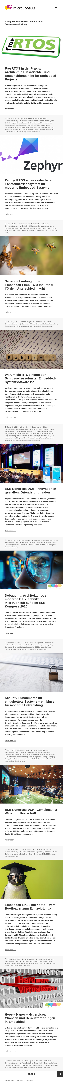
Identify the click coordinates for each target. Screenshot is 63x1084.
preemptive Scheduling (12, 129)
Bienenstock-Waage (28, 324)
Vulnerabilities (9, 761)
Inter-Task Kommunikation (25, 127)
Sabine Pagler (25, 540)
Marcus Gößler (24, 750)
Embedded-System (25, 125)
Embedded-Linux (10, 326)
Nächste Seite (60, 1074)
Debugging (8, 647)
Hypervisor (33, 1065)
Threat (48, 759)
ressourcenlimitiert (38, 230)
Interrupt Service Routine (42, 127)
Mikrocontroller (24, 429)
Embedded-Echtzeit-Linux (29, 963)
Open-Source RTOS (33, 228)
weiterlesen (10, 109)
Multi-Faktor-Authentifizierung (18, 757)
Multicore (8, 1067)
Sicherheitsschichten (39, 759)
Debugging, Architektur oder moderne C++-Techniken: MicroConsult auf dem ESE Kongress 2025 (26, 601)
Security (44, 757)
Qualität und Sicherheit (26, 752)
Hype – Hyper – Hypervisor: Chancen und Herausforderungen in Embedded (30, 1018)
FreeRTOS (35, 125)
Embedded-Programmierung (43, 123)
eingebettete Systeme (34, 754)
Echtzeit (35, 121)
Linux (40, 963)
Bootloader (25, 961)
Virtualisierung (33, 1067)
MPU (55, 1065)
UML (45, 649)
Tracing (41, 649)
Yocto (28, 966)
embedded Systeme (47, 754)
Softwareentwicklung (11, 547)
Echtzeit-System (27, 123)
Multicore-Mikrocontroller (19, 1067)
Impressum (29, 1080)
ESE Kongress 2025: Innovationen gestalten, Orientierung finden (30, 490)
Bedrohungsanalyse (43, 752)
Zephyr (7, 232)
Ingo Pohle (23, 118)
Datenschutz (20, 1080)
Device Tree (43, 961)
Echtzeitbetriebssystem (45, 226)
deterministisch (27, 121)
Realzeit (42, 129)
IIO (31, 326)
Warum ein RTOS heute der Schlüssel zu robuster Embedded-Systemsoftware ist (30, 378)
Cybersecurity (9, 754)
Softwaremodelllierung (20, 649)
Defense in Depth (20, 754)
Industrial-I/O (37, 326)
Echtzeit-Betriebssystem (46, 121)
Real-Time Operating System (30, 129)
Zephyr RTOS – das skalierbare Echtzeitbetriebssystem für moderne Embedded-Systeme (28, 183)
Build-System (34, 961)
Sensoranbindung (47, 326)
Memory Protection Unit (45, 1065)
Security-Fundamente (17, 759)
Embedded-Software (11, 125)
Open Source (14, 966)
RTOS (16, 132)
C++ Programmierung (35, 645)
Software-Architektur (33, 132)
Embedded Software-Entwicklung (15, 228)
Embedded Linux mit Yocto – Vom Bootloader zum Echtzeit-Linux (30, 906)
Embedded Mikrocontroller (34, 1063)
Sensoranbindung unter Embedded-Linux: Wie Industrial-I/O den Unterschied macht (29, 284)
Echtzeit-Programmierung (13, 123)
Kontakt (7, 1080)
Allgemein (37, 540)
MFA (6, 757)
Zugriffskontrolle (20, 761)
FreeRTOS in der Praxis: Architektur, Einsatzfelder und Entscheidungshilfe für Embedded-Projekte (31, 74)
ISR (52, 127)
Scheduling (22, 132)
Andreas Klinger (24, 224)
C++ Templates (47, 645)
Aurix (23, 1063)
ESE (43, 545)
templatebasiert (33, 649)
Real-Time (22, 966)
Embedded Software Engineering (32, 542)
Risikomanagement (35, 757)
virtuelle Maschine (44, 1067)
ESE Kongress (51, 545)
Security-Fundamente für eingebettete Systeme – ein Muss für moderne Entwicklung (29, 701)
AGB (12, 1080)
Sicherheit (28, 759)
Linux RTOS (47, 963)
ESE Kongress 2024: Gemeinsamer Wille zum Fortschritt (31, 811)
